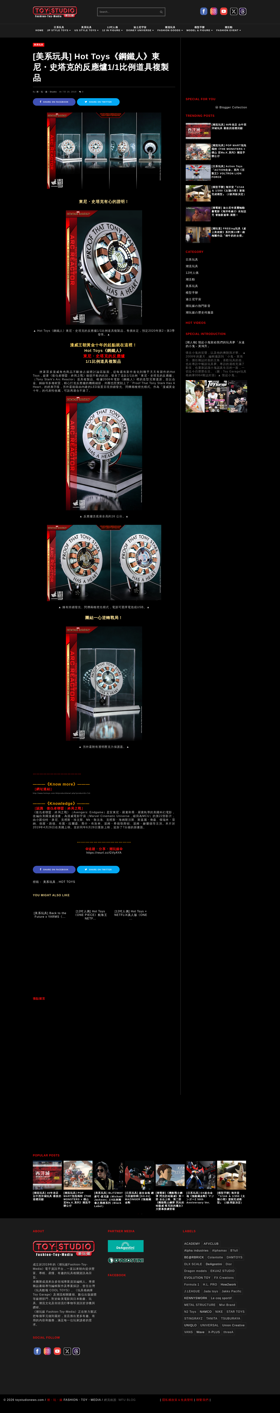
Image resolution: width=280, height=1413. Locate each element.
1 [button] (138, 1223)
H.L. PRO (210, 1292)
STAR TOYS (236, 1319)
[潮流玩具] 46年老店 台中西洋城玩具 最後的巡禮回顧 (229, 126)
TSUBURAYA (230, 1326)
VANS (188, 1339)
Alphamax (219, 1258)
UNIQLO (190, 1332)
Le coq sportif (221, 1305)
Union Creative (233, 1332)
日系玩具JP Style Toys (59, 29)
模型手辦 (192, 292)
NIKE (219, 1319)
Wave (200, 1339)
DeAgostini (214, 1271)
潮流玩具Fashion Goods (170, 29)
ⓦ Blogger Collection (231, 107)
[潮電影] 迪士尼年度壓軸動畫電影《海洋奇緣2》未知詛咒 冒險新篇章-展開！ (229, 211)
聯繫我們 (202, 1407)
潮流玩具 (192, 266)
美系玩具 (38, 44)
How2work (228, 1292)
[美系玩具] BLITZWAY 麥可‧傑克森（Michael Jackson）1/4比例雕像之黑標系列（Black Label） (108, 1207)
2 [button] (142, 1223)
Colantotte (215, 1264)
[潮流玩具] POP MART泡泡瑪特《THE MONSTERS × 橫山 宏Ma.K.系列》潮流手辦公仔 (229, 151)
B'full (234, 1258)
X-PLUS (214, 1339)
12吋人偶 (192, 272)
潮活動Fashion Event (228, 29)
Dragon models (195, 1278)
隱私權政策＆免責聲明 (177, 1407)
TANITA (212, 1326)
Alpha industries (196, 1258)
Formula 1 (191, 1292)
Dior (229, 1271)
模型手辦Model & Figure (199, 29)
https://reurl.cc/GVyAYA (104, 852)
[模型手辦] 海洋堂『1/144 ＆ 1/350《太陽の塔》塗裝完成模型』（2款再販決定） (229, 191)
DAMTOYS (235, 1264)
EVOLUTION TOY (197, 1285)
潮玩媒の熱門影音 (198, 305)
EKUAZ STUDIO (223, 1278)
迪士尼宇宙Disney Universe (140, 29)
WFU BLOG (127, 1407)
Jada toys (211, 1298)
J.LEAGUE (192, 1298)
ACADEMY (192, 1251)
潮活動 (190, 279)
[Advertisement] (104, 967)
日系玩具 (192, 259)
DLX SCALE (193, 1271)
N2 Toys (190, 1319)
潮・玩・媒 (54, 1407)
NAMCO (206, 1319)
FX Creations (224, 1285)
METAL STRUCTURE (200, 1312)
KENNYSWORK (196, 1305)
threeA (229, 1339)
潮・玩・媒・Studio (46, 92)
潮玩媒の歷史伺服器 (200, 312)
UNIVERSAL (209, 1332)
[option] (48, 1188)
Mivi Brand (227, 1312)
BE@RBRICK (194, 1264)
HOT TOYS (67, 881)
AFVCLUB (211, 1251)
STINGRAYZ (193, 1326)
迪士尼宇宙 (193, 299)
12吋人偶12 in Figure (112, 29)
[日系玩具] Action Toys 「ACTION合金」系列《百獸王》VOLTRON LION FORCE (228, 171)
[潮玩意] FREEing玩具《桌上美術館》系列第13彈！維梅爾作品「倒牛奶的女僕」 (229, 232)
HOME (40, 30)
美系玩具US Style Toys (86, 29)
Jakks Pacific (232, 1298)
